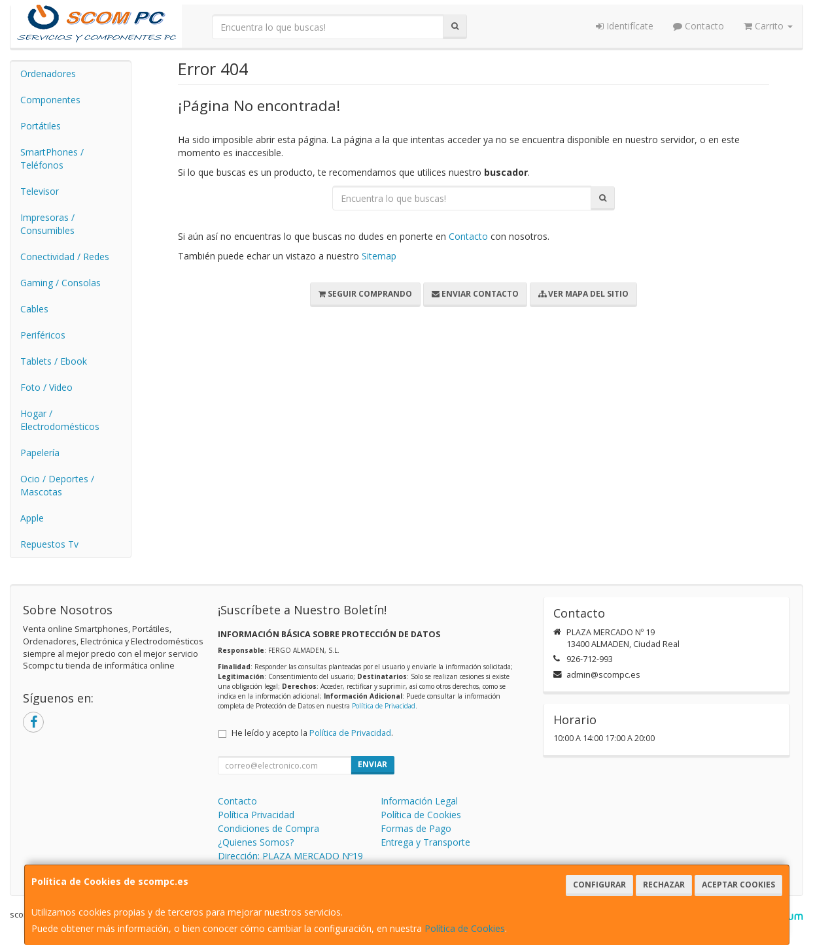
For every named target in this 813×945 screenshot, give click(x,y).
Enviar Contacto (475, 293)
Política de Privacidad (383, 705)
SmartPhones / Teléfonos (52, 158)
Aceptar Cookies (738, 884)
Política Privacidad (256, 814)
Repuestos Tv (49, 544)
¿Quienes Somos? (256, 842)
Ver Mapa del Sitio (583, 293)
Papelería (40, 452)
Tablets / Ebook (53, 361)
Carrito (768, 26)
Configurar (599, 884)
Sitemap (379, 256)
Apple (32, 518)
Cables (34, 309)
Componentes (50, 99)
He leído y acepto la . (312, 732)
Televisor (39, 191)
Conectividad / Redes (64, 256)
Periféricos (42, 335)
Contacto (698, 26)
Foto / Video (46, 387)
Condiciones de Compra (268, 828)
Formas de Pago (416, 828)
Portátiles (40, 126)
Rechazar (664, 884)
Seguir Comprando (365, 293)
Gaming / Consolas (60, 282)
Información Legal (419, 801)
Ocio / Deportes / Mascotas (57, 485)
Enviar (372, 764)
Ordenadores (48, 73)
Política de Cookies (464, 928)
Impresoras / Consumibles (47, 224)
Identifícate (624, 26)
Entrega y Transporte (425, 842)
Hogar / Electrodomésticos (59, 420)
